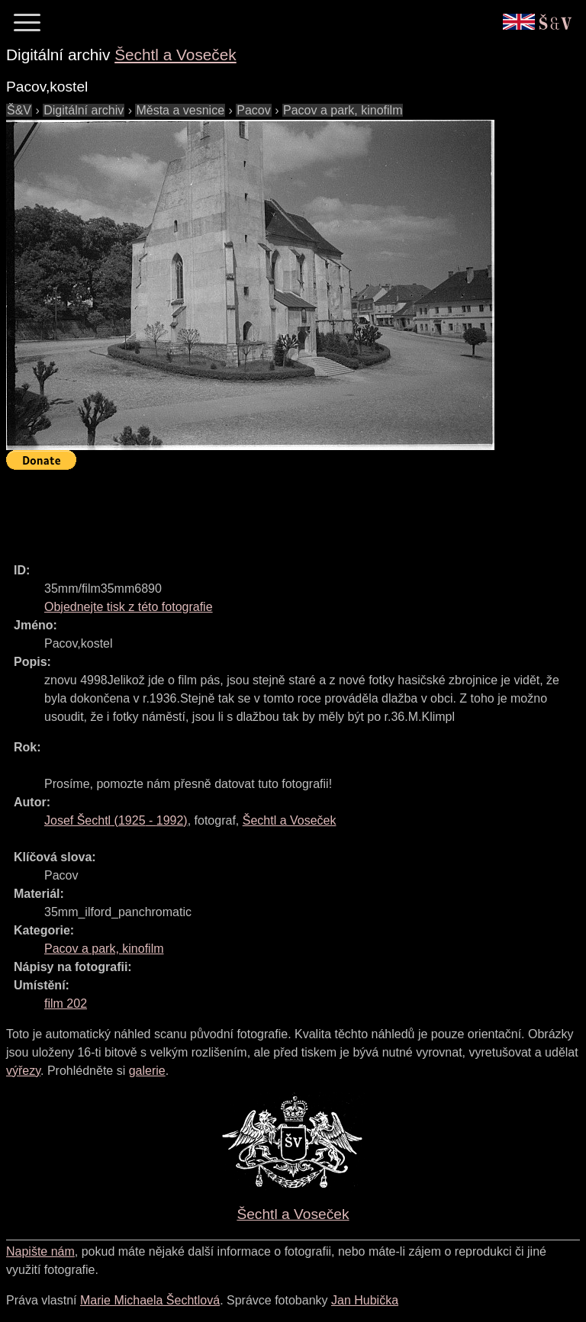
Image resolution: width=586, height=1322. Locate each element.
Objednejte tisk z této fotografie (128, 606)
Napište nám (40, 1251)
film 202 (65, 1003)
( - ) (116, 820)
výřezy (23, 1070)
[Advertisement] (284, 509)
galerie (147, 1070)
